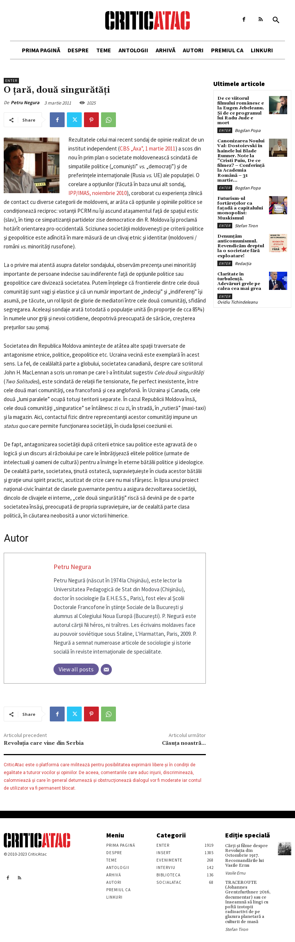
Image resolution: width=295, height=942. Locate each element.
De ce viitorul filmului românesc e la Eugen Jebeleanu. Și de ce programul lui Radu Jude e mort (240, 111)
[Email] (106, 669)
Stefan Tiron (246, 225)
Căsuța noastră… (184, 743)
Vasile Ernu (235, 873)
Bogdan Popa (247, 130)
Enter (11, 80)
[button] (276, 20)
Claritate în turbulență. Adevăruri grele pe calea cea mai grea (239, 281)
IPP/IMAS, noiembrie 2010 (97, 192)
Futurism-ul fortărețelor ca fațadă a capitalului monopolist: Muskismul (240, 208)
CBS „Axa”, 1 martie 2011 (147, 148)
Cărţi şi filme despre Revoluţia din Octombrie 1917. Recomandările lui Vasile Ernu (246, 855)
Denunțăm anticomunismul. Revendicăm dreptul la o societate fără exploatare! (240, 246)
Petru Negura (25, 102)
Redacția (243, 263)
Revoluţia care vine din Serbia (44, 743)
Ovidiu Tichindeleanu (237, 302)
